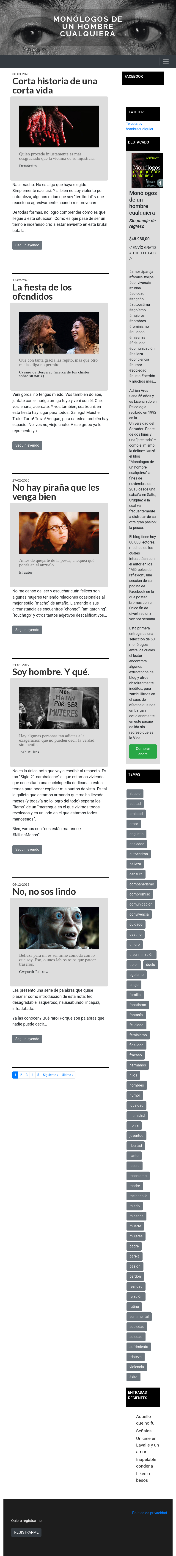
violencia (136, 1367)
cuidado (136, 924)
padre (134, 1246)
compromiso (139, 894)
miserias (136, 1216)
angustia (136, 834)
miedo (134, 1206)
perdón (135, 1276)
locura (134, 1166)
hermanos (137, 1065)
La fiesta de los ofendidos (42, 292)
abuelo (134, 793)
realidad (136, 1286)
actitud (135, 804)
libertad (135, 1145)
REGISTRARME (26, 1532)
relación (136, 1296)
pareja (134, 1256)
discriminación (141, 954)
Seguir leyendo (27, 245)
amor (133, 824)
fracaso (135, 1055)
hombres (136, 1085)
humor (134, 1095)
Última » (67, 1075)
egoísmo (136, 974)
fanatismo (137, 1005)
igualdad (136, 1105)
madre (134, 1186)
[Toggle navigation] (166, 61)
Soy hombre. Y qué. (50, 671)
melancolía (138, 1196)
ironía (134, 1125)
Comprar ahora (143, 751)
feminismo (138, 1035)
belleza (135, 864)
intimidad (137, 1115)
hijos (133, 1075)
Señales (143, 1430)
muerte (135, 1226)
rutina (134, 1306)
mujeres (136, 1236)
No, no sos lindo (44, 891)
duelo (150, 964)
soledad (136, 1337)
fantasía (136, 1015)
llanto (134, 1156)
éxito (133, 1377)
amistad (136, 814)
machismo (138, 1176)
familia (135, 995)
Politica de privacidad (149, 1513)
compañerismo (141, 884)
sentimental (139, 1316)
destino (135, 934)
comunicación (140, 904)
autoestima (138, 854)
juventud (136, 1135)
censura (136, 874)
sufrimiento (138, 1347)
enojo (133, 985)
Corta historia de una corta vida (54, 85)
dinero (134, 944)
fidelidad (136, 1045)
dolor (133, 964)
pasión (134, 1266)
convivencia (139, 914)
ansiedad (136, 844)
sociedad (136, 1326)
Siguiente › (50, 1075)
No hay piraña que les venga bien (55, 492)
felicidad (136, 1025)
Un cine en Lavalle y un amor (147, 1445)
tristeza (135, 1357)
